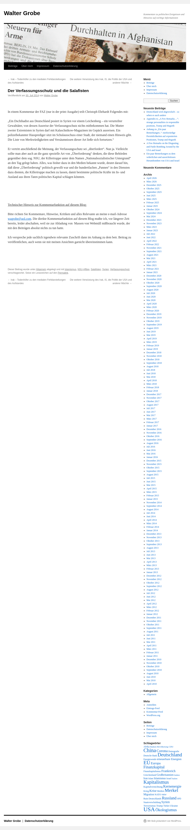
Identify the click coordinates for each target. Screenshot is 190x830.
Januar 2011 (152, 656)
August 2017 (153, 404)
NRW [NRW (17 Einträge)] (164, 794)
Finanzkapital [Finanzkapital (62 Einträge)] (154, 767)
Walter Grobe (22, 13)
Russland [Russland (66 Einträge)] (169, 798)
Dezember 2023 (154, 220)
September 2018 (154, 363)
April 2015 (152, 488)
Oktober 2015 (153, 467)
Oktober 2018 (153, 359)
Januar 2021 (152, 272)
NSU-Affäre (83, 269)
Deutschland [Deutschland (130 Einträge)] (170, 754)
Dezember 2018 (154, 352)
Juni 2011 (151, 638)
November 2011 (154, 621)
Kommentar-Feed (155, 711)
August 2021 (153, 254)
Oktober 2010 (153, 666)
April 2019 (152, 338)
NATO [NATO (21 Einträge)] (158, 794)
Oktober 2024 (153, 209)
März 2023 (152, 227)
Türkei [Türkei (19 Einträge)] (166, 805)
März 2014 (152, 523)
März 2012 (152, 607)
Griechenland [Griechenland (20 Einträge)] (149, 775)
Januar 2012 (152, 614)
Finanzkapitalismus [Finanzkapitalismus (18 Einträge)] (152, 771)
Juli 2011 (151, 635)
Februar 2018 (153, 387)
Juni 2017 (151, 411)
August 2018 (153, 366)
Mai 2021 (151, 258)
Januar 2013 (152, 572)
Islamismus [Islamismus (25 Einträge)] (160, 778)
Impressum (43, 66)
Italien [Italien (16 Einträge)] (174, 778)
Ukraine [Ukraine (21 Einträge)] (174, 805)
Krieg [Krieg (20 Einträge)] (146, 791)
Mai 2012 (151, 600)
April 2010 (152, 684)
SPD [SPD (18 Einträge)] (179, 798)
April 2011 (152, 645)
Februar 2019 (153, 345)
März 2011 (152, 649)
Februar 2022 (153, 244)
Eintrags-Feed (153, 708)
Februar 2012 (153, 610)
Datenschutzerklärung (65, 66)
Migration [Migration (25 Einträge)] (148, 794)
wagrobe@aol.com (19, 218)
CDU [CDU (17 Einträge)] (171, 747)
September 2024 (154, 213)
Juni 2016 (151, 450)
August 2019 (153, 328)
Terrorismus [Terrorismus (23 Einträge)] (149, 805)
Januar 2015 (152, 499)
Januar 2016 (152, 457)
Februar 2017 (153, 422)
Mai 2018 (151, 377)
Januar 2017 (152, 425)
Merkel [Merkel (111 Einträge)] (171, 790)
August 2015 (153, 474)
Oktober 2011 (153, 624)
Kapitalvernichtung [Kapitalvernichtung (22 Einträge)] (153, 786)
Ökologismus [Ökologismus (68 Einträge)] (166, 810)
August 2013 (153, 547)
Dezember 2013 (154, 534)
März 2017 (152, 418)
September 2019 (154, 324)
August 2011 (152, 631)
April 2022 (152, 241)
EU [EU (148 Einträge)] (146, 762)
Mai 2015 (151, 485)
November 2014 (154, 502)
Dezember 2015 (154, 460)
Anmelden (151, 704)
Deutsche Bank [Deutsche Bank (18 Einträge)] (150, 755)
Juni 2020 (151, 296)
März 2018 (152, 384)
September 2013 (154, 544)
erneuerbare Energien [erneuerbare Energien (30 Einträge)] (169, 759)
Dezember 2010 (154, 659)
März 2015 (152, 492)
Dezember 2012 (154, 575)
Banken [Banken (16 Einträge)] (153, 747)
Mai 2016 (151, 453)
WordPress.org (153, 715)
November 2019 (154, 317)
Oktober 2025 (153, 188)
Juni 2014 (151, 516)
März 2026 (152, 181)
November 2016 (154, 432)
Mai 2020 (151, 300)
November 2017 (154, 397)
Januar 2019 (152, 349)
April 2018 (152, 380)
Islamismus (70, 269)
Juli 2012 (151, 593)
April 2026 (152, 178)
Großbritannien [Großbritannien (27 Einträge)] (165, 774)
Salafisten (96, 269)
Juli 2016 (151, 446)
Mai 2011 (151, 642)
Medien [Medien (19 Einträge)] (160, 791)
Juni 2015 (151, 481)
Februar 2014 (153, 527)
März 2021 (152, 265)
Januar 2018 (152, 391)
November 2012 (154, 579)
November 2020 (154, 279)
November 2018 (154, 356)
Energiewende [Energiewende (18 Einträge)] (149, 759)
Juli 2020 (151, 293)
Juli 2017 (151, 408)
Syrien (105, 269)
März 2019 (152, 342)
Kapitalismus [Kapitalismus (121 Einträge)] (156, 782)
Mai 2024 (151, 216)
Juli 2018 (151, 370)
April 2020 (152, 303)
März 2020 (152, 307)
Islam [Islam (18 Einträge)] (150, 778)
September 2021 (154, 251)
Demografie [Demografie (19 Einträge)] (173, 751)
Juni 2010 (151, 677)
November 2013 (154, 537)
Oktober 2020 (153, 282)
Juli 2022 (151, 234)
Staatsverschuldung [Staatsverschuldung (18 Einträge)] (152, 802)
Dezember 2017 (154, 394)
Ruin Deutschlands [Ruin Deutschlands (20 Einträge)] (152, 798)
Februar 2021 (153, 268)
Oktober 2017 (153, 401)
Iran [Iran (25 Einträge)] (145, 778)
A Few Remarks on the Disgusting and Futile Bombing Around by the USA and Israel (163, 147)
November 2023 (154, 223)
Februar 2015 (153, 495)
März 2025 (152, 199)
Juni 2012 (151, 596)
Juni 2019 (151, 331)
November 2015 (154, 464)
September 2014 (154, 506)
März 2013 (152, 565)
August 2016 (153, 443)
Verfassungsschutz (120, 269)
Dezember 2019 (154, 314)
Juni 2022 (151, 237)
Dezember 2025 (154, 185)
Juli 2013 (151, 551)
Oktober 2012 (153, 582)
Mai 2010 (151, 680)
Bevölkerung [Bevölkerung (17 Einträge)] (162, 747)
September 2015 (154, 471)
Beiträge (12, 66)
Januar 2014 (152, 530)
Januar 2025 (152, 206)
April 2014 (152, 520)
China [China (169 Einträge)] (149, 750)
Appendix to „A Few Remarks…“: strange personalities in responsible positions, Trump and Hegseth (163, 122)
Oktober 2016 (153, 436)
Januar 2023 (152, 230)
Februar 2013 (153, 568)
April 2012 (152, 603)
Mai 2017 (151, 415)
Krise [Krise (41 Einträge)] (153, 791)
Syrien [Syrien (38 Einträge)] (165, 802)
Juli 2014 (151, 513)
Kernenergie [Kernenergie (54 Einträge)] (172, 786)
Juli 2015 (151, 478)
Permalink (63, 272)
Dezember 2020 (154, 275)
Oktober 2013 (153, 541)
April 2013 (152, 561)
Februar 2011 (153, 652)
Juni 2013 (151, 554)
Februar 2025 (153, 202)
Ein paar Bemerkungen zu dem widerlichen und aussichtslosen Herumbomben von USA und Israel (163, 157)
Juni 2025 (151, 195)
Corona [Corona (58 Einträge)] (162, 751)
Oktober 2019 (153, 321)
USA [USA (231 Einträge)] (149, 809)
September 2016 (154, 439)
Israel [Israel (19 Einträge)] (168, 778)
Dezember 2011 (154, 617)
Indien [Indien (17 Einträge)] (177, 775)
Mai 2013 (151, 558)
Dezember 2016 (154, 429)
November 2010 (154, 663)
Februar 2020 (153, 310)
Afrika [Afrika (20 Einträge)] (146, 746)
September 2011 (154, 628)
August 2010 (153, 673)
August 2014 (153, 509)
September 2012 (154, 586)
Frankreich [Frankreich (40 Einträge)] (168, 771)
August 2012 (153, 589)
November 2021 (154, 248)
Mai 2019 (151, 335)
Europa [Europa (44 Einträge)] (156, 763)
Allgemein (41, 269)
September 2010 (154, 670)
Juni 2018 (151, 373)
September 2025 (154, 192)
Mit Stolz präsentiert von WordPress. (164, 821)
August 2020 (153, 289)
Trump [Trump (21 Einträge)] (159, 805)
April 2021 (152, 261)
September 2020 (154, 286)
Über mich (27, 66)
